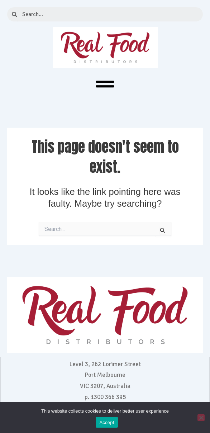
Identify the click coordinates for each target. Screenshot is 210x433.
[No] (201, 417)
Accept (106, 422)
